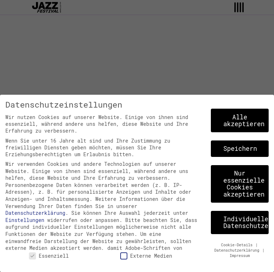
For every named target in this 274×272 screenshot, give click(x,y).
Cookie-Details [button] (238, 244)
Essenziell (49, 255)
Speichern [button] (240, 148)
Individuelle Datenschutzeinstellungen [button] (246, 222)
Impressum (240, 255)
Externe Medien (146, 255)
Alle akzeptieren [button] (244, 120)
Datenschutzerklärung (35, 212)
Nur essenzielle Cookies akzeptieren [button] (244, 183)
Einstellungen (24, 220)
